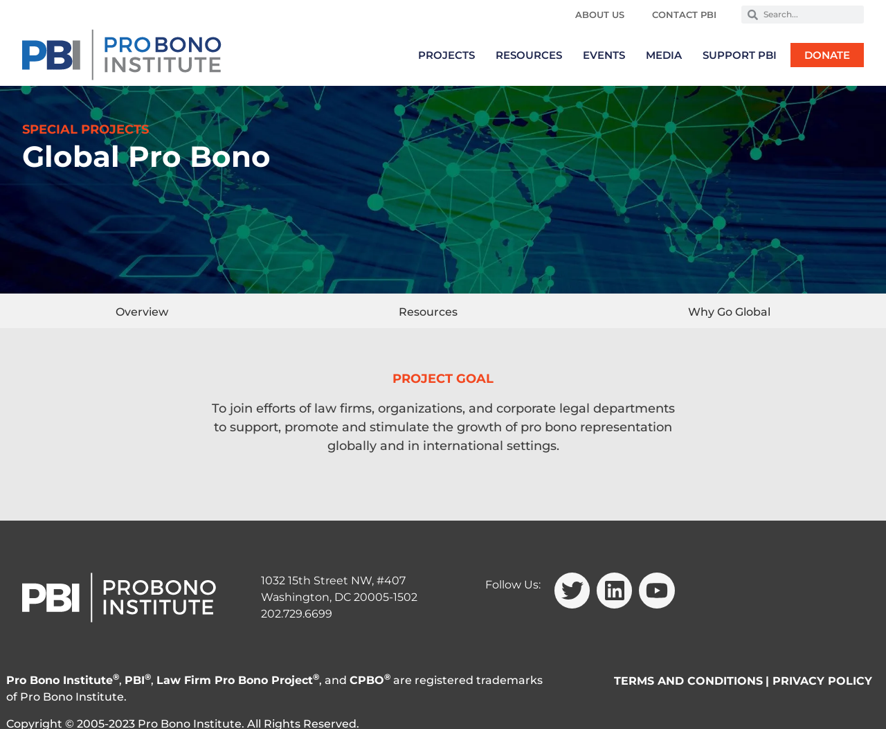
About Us (599, 14)
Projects (446, 55)
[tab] (141, 311)
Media (664, 55)
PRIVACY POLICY (822, 680)
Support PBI (740, 55)
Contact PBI (684, 14)
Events (604, 55)
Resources (529, 55)
